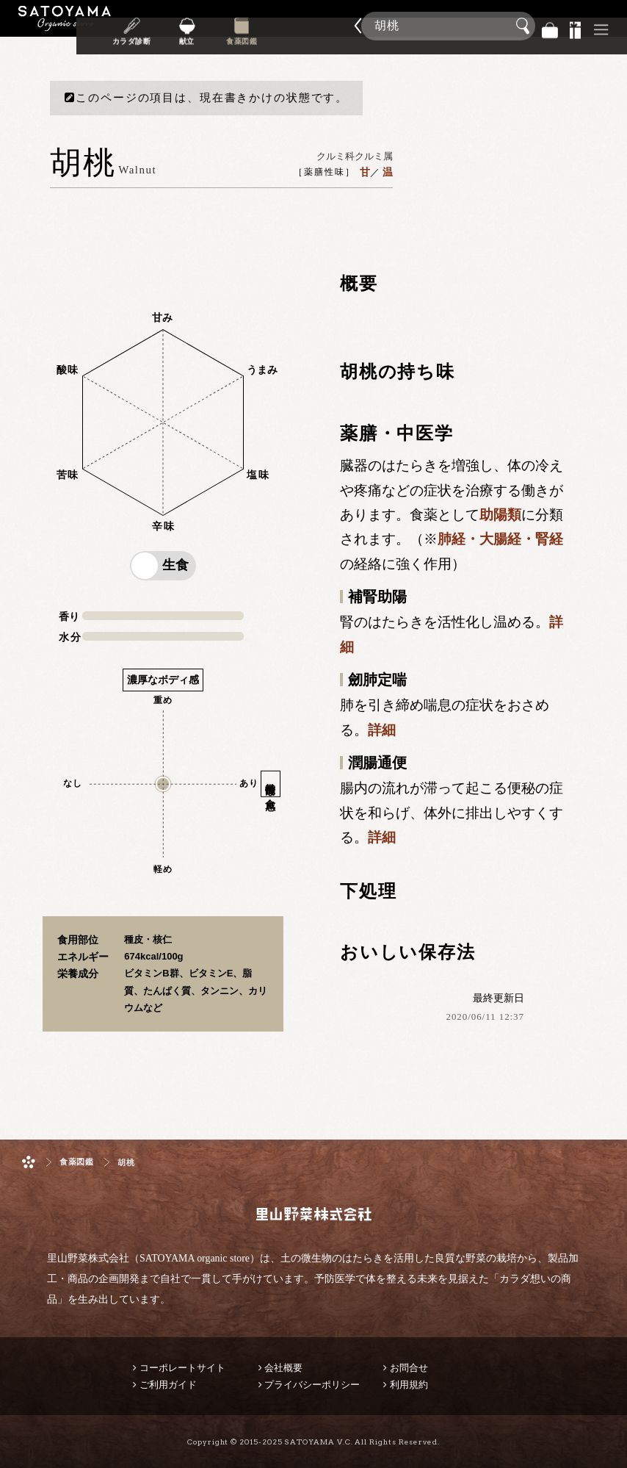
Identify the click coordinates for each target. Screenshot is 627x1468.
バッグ (550, 26)
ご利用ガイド (168, 1384)
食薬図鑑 (276, 36)
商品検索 (612, 22)
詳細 (382, 730)
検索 (525, 26)
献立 (225, 36)
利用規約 (409, 1384)
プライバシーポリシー (312, 1384)
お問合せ (409, 1367)
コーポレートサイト (182, 1367)
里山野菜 (64, 26)
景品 (576, 26)
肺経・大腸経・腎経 (500, 539)
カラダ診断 (175, 36)
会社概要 (283, 1367)
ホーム (28, 1162)
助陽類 (500, 514)
